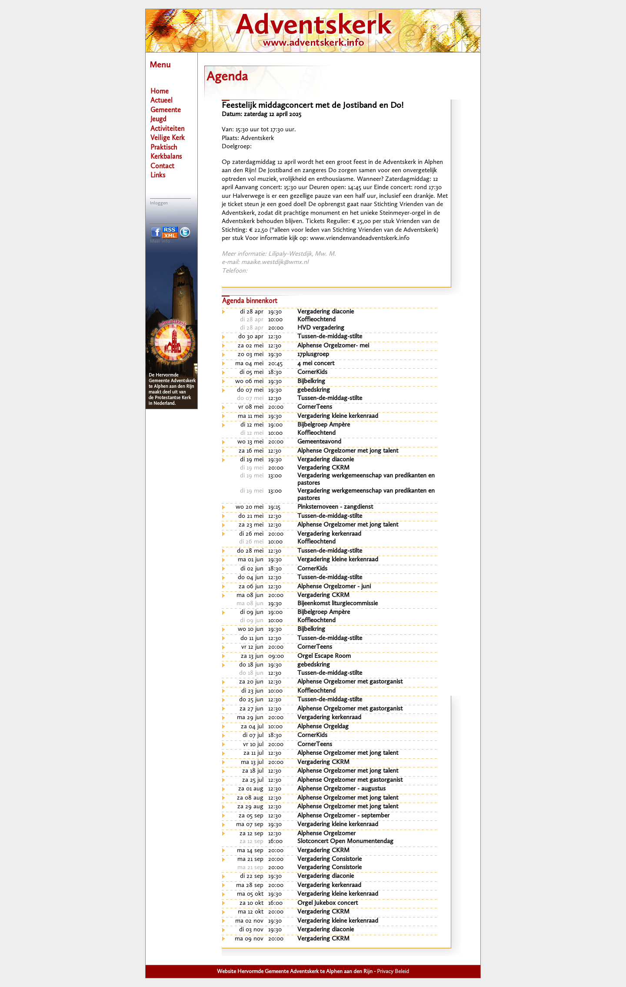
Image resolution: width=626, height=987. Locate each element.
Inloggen (159, 203)
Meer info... (162, 241)
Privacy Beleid (393, 971)
